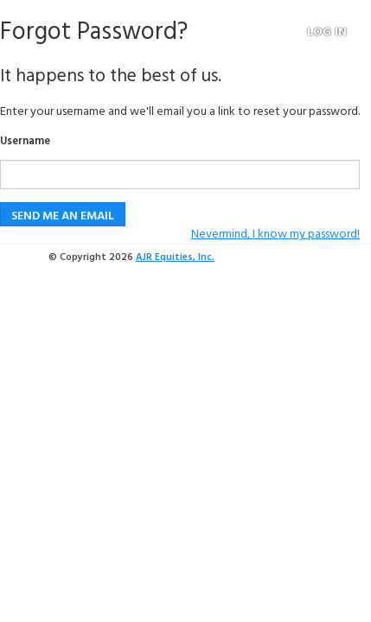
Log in (327, 32)
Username (25, 142)
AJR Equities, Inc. (175, 257)
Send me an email (62, 216)
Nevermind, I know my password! (275, 234)
